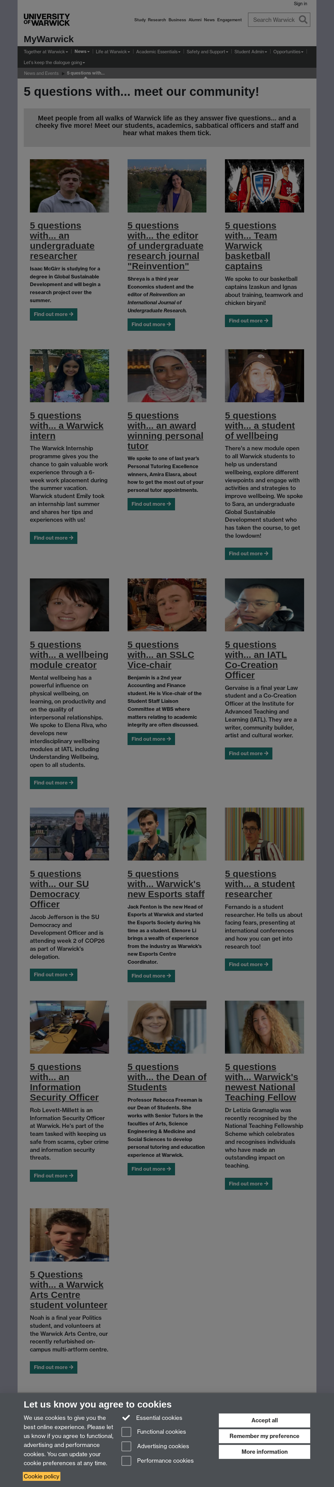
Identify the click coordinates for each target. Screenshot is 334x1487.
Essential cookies (152, 1417)
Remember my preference (264, 1436)
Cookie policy (41, 1476)
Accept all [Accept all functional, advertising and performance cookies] (264, 1420)
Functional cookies (153, 1432)
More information (265, 1451)
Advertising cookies (155, 1447)
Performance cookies (157, 1461)
